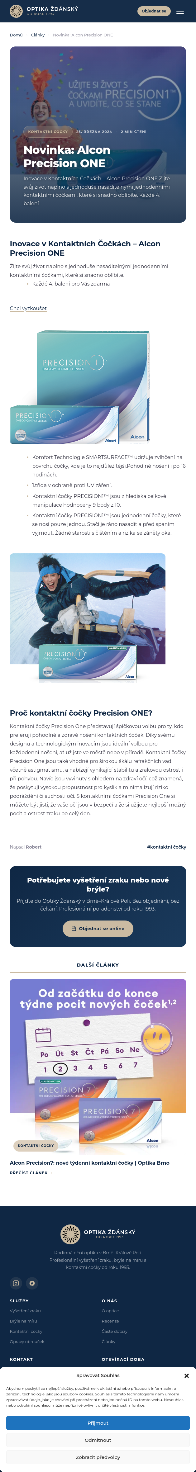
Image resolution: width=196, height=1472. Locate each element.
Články (38, 34)
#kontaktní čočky (166, 847)
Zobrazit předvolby (98, 1457)
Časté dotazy (115, 1331)
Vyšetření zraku (25, 1310)
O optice (110, 1310)
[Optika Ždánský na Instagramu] (16, 1283)
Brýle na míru (23, 1320)
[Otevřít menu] (180, 11)
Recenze (110, 1320)
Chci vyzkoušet (28, 308)
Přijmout (98, 1423)
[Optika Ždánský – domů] (44, 11)
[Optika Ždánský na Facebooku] (32, 1283)
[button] (187, 1376)
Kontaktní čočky (26, 1331)
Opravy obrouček (27, 1341)
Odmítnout (98, 1440)
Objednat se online (97, 928)
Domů (16, 34)
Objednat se (154, 11)
